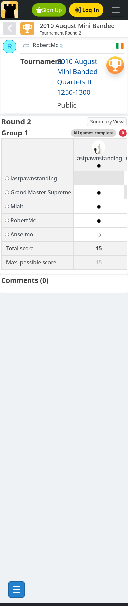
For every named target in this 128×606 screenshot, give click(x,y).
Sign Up (49, 10)
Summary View (107, 121)
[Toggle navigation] (115, 10)
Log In (87, 10)
